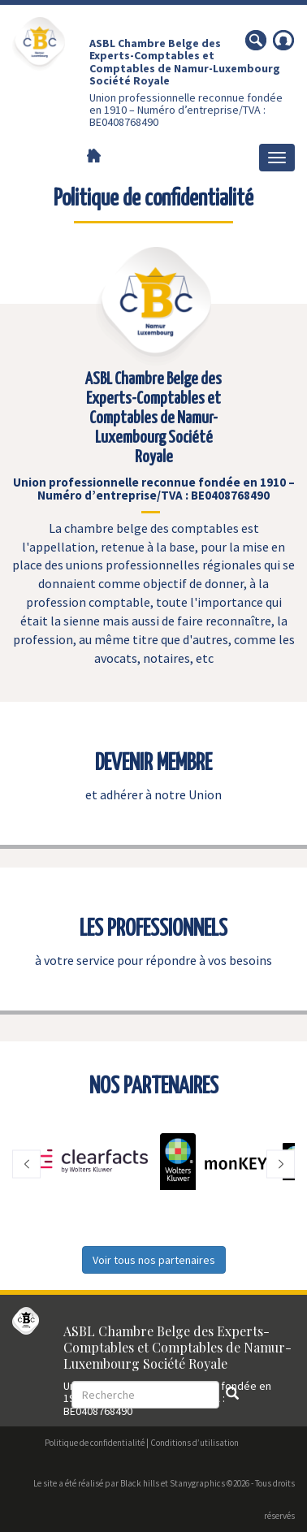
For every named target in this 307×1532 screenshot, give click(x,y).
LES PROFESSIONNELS (153, 929)
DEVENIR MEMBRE (153, 763)
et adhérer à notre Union (153, 794)
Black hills (139, 1483)
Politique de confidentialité (95, 1442)
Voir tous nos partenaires (154, 1260)
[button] (26, 1163)
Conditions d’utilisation (194, 1442)
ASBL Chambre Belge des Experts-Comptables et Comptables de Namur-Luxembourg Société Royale (184, 62)
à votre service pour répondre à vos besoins (153, 960)
